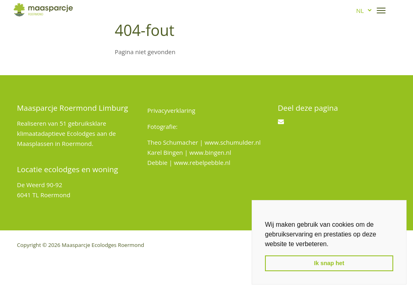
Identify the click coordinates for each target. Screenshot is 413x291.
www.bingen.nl (211, 152)
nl (360, 10)
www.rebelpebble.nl (202, 162)
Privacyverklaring (171, 110)
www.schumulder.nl (232, 142)
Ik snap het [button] (329, 263)
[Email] (281, 121)
